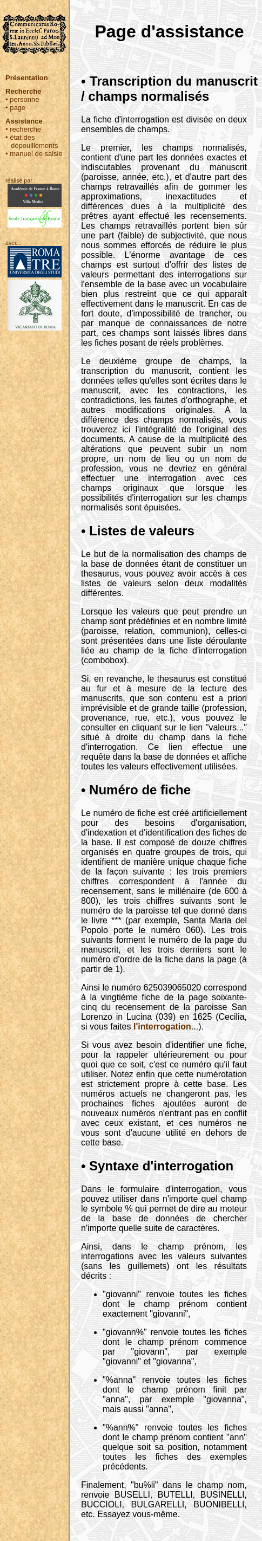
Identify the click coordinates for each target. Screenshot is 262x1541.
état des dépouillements (34, 141)
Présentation (26, 78)
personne (24, 99)
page (17, 107)
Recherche (23, 91)
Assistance (24, 121)
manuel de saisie (36, 154)
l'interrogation (162, 1026)
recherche (25, 129)
